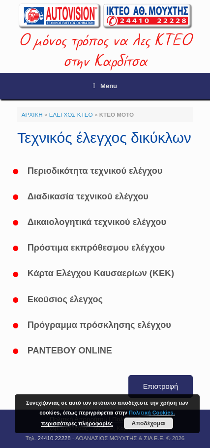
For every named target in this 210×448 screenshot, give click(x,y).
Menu (105, 86)
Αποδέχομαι (148, 423)
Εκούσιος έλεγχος (65, 299)
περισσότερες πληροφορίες (77, 423)
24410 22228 (53, 438)
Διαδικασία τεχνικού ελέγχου (88, 196)
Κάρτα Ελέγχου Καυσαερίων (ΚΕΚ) (101, 273)
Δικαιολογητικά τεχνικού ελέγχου (97, 222)
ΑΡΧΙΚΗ (32, 114)
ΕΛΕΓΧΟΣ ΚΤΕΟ (71, 114)
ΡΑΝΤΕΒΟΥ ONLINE (70, 350)
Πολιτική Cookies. (152, 413)
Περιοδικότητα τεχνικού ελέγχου (95, 171)
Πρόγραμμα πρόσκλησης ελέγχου (99, 325)
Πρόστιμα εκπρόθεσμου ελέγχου (96, 248)
